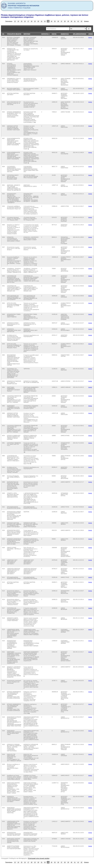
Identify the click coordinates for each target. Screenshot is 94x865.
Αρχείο (90, 37)
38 (65, 21)
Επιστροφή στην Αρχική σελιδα (38, 858)
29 (35, 21)
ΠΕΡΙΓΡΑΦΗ (27, 34)
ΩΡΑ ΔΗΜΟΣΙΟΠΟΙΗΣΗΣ (79, 34)
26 (25, 21)
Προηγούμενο (8, 21)
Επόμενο (86, 21)
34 (51, 21)
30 (38, 21)
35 (55, 21)
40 (71, 21)
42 (78, 21)
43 (81, 21)
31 (41, 21)
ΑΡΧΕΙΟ (90, 34)
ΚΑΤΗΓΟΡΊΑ (44, 34)
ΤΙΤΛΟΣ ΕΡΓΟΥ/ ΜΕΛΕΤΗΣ (14, 34)
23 (15, 21)
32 (45, 21)
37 (61, 21)
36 (58, 21)
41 (75, 21)
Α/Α (3, 34)
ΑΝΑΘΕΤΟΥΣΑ (65, 34)
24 (18, 21)
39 (68, 21)
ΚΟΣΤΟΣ (54, 34)
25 (21, 21)
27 (28, 21)
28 (31, 21)
